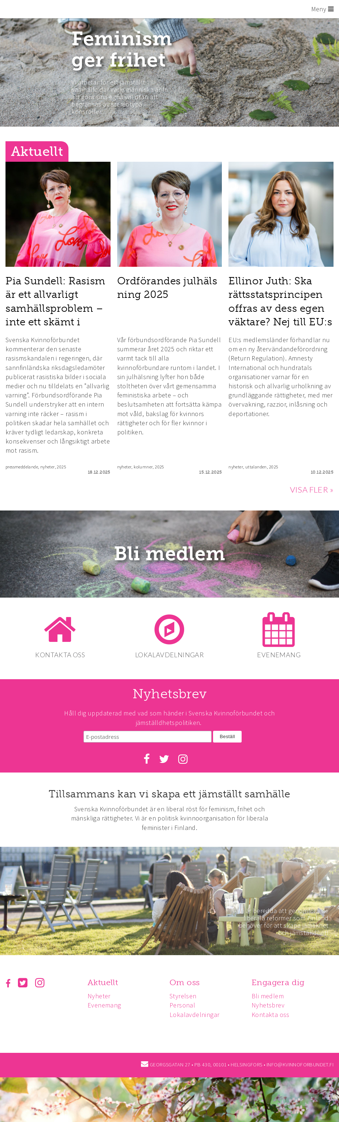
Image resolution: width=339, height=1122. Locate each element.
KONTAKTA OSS (59, 655)
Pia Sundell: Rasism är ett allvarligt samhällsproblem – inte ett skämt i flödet (55, 308)
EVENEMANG (280, 655)
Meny (322, 9)
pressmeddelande (21, 467)
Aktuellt (104, 982)
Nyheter (100, 995)
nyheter (47, 467)
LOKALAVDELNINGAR (169, 655)
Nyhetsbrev (271, 1005)
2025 (61, 467)
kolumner (143, 467)
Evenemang (105, 1005)
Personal (184, 1005)
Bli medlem (170, 554)
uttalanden (256, 467)
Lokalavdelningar (196, 1014)
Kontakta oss (274, 1014)
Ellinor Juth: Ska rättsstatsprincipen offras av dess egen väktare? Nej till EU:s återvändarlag (280, 308)
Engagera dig (281, 982)
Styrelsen (185, 995)
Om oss (187, 982)
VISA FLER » (312, 489)
